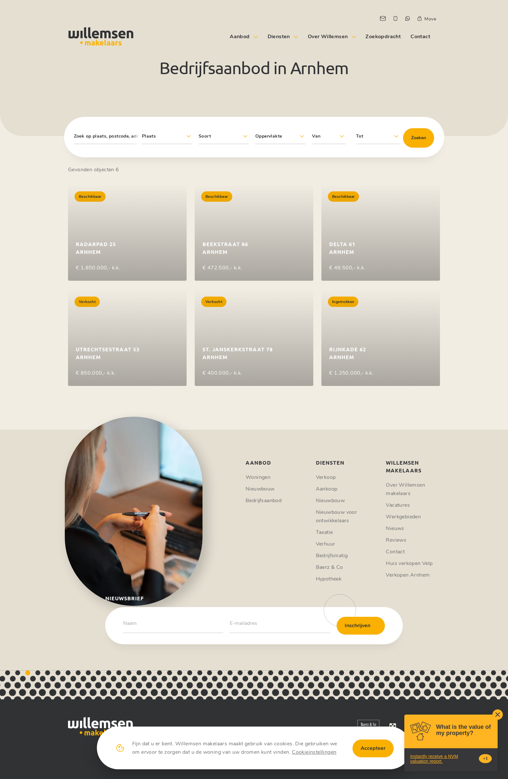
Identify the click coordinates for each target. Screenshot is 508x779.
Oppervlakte (268, 136)
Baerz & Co (329, 567)
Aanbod (239, 36)
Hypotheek (329, 578)
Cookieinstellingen (314, 752)
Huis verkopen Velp (409, 563)
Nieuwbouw (260, 488)
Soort (205, 136)
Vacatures (398, 505)
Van (316, 136)
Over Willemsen (328, 36)
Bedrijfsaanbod (264, 500)
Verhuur (325, 544)
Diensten (279, 36)
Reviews (396, 540)
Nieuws (395, 528)
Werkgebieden (403, 516)
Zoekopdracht (383, 36)
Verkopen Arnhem (408, 575)
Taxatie (324, 532)
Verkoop (326, 477)
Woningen (258, 477)
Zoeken (418, 138)
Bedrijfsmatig (332, 555)
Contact (420, 36)
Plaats (149, 136)
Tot (359, 136)
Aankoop (327, 488)
